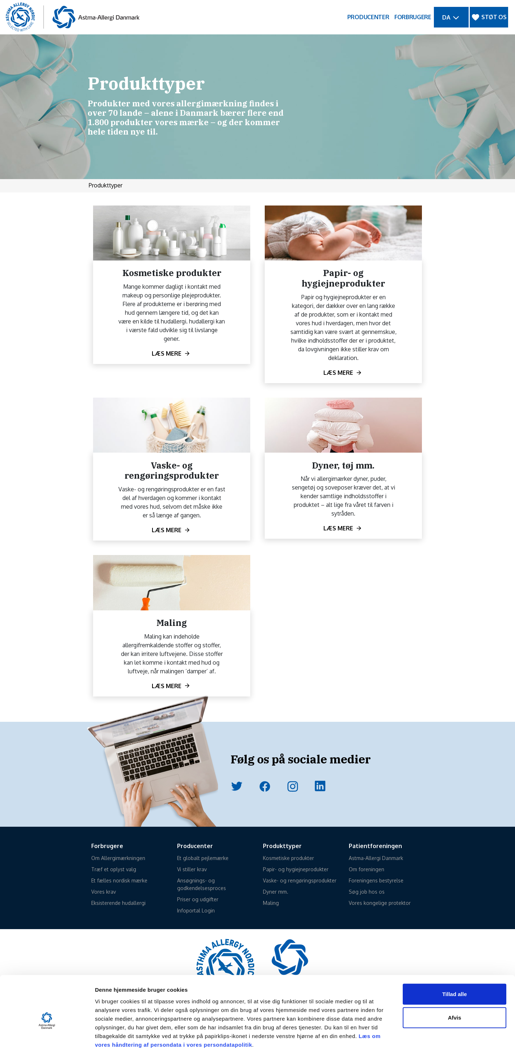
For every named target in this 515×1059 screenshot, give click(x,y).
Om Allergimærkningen (118, 858)
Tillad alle (454, 965)
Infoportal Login (196, 910)
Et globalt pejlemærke (203, 858)
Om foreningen (366, 869)
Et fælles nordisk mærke (119, 880)
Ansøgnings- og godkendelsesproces (201, 884)
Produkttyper (105, 185)
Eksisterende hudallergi (118, 903)
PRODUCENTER (368, 17)
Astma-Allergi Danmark (376, 858)
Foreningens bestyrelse (376, 880)
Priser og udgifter (197, 899)
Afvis (454, 989)
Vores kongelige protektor (380, 903)
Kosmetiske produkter (288, 858)
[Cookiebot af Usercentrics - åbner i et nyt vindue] (47, 1044)
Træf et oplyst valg (113, 869)
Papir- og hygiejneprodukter (295, 869)
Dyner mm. (275, 892)
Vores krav (103, 892)
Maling (271, 903)
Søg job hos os (367, 892)
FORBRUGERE (412, 17)
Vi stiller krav (192, 869)
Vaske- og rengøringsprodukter (299, 880)
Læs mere (166, 353)
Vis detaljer (376, 1045)
